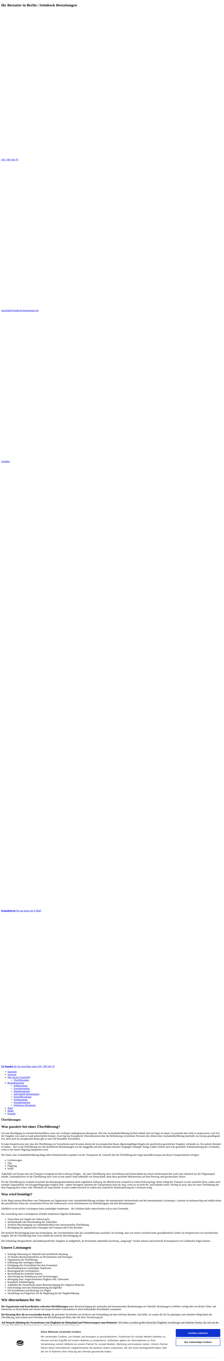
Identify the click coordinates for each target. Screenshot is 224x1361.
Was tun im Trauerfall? (18, 1077)
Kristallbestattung (22, 1097)
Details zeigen (165, 1355)
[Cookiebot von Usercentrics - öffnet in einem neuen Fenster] (20, 1355)
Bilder (10, 1110)
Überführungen (21, 1080)
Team (10, 1108)
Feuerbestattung (22, 1088)
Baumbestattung (22, 1091)
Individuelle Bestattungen (26, 1094)
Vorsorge (11, 1074)
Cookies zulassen (198, 1323)
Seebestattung (21, 1099)
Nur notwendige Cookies (198, 1333)
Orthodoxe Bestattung (25, 1105)
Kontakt (11, 1113)
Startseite (12, 1071)
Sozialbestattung (22, 1102)
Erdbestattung (21, 1085)
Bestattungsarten (15, 1083)
